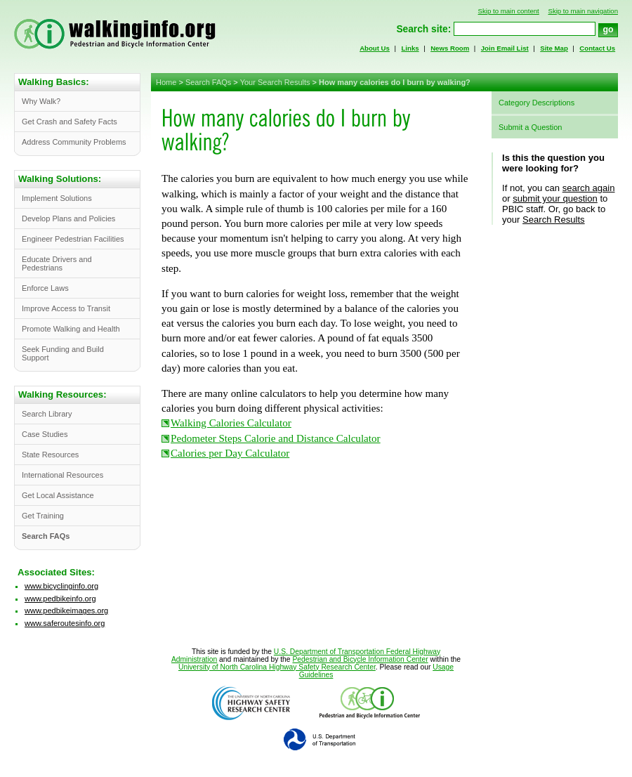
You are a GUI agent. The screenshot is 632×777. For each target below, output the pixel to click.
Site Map (554, 48)
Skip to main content (508, 11)
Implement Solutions (57, 198)
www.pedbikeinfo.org (60, 598)
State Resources (50, 454)
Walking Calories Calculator (231, 423)
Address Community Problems (74, 142)
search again (588, 188)
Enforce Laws (45, 288)
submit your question (555, 198)
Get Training (43, 515)
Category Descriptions (536, 102)
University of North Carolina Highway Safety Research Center (277, 667)
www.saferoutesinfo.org (65, 623)
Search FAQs (208, 82)
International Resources (62, 475)
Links (410, 48)
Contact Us (597, 48)
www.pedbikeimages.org (66, 610)
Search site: (423, 29)
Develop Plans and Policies (68, 218)
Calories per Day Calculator (230, 453)
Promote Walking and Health (71, 329)
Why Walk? (41, 101)
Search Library (47, 414)
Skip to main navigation (583, 11)
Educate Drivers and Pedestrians (57, 263)
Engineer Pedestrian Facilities (73, 239)
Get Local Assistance (58, 495)
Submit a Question (530, 127)
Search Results (553, 219)
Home (166, 82)
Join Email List (505, 48)
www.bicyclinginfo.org (61, 586)
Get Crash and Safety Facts (69, 121)
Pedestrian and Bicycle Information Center (360, 659)
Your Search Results (275, 82)
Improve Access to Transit (66, 308)
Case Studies (44, 434)
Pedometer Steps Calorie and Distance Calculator (276, 438)
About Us (375, 48)
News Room (449, 48)
